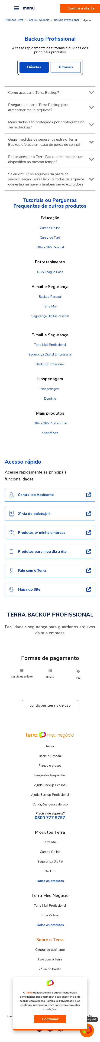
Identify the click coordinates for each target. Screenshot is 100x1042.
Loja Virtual (50, 915)
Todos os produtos (50, 881)
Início (50, 746)
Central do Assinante (31, 495)
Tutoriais (65, 67)
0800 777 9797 (50, 817)
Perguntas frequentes (50, 775)
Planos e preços (50, 765)
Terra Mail (50, 306)
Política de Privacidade (59, 1001)
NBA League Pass (50, 272)
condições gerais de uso (50, 705)
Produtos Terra (14, 20)
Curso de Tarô (50, 237)
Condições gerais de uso (50, 804)
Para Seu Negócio (38, 20)
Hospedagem (50, 389)
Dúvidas (34, 67)
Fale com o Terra (27, 570)
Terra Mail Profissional (50, 345)
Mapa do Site (24, 589)
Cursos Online (50, 228)
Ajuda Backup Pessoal (50, 785)
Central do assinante (50, 950)
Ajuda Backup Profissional (50, 795)
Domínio (50, 398)
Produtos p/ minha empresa (37, 532)
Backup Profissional (66, 20)
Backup (50, 871)
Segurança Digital (50, 861)
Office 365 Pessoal (50, 247)
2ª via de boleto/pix (30, 513)
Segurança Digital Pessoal (50, 316)
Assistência (50, 433)
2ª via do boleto (50, 969)
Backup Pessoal (50, 297)
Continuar (50, 1019)
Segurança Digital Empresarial (50, 354)
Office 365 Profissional (50, 423)
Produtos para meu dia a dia (37, 551)
